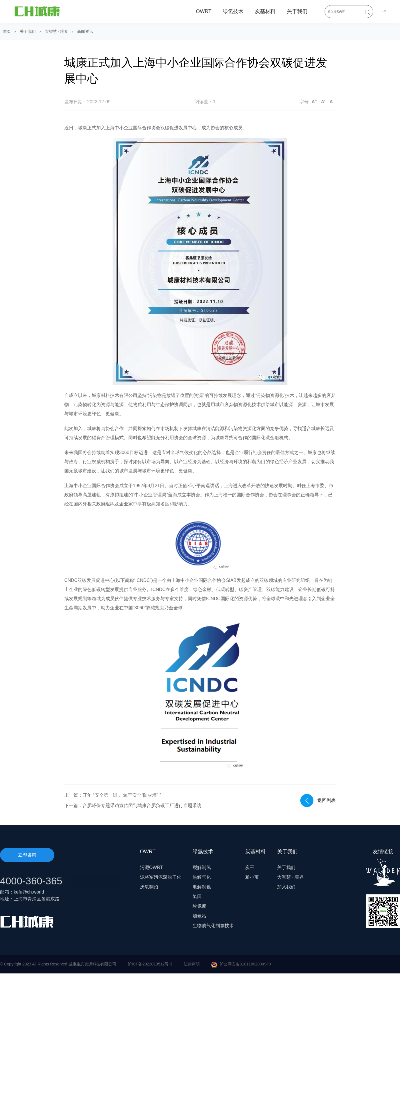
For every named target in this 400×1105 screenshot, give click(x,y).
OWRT (203, 11)
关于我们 (297, 11)
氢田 (197, 896)
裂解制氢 (202, 867)
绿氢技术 (233, 11)
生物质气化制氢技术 (213, 925)
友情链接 (383, 867)
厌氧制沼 (149, 886)
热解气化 (202, 877)
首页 (7, 31)
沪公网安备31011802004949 (245, 964)
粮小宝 (252, 877)
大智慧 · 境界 (56, 31)
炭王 (249, 867)
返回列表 (326, 800)
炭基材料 (265, 11)
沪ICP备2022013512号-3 (150, 964)
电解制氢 (202, 886)
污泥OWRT (151, 867)
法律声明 (192, 964)
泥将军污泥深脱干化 (160, 877)
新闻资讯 (85, 31)
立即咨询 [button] (27, 854)
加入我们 (286, 886)
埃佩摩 (199, 906)
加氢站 (199, 916)
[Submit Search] (367, 12)
